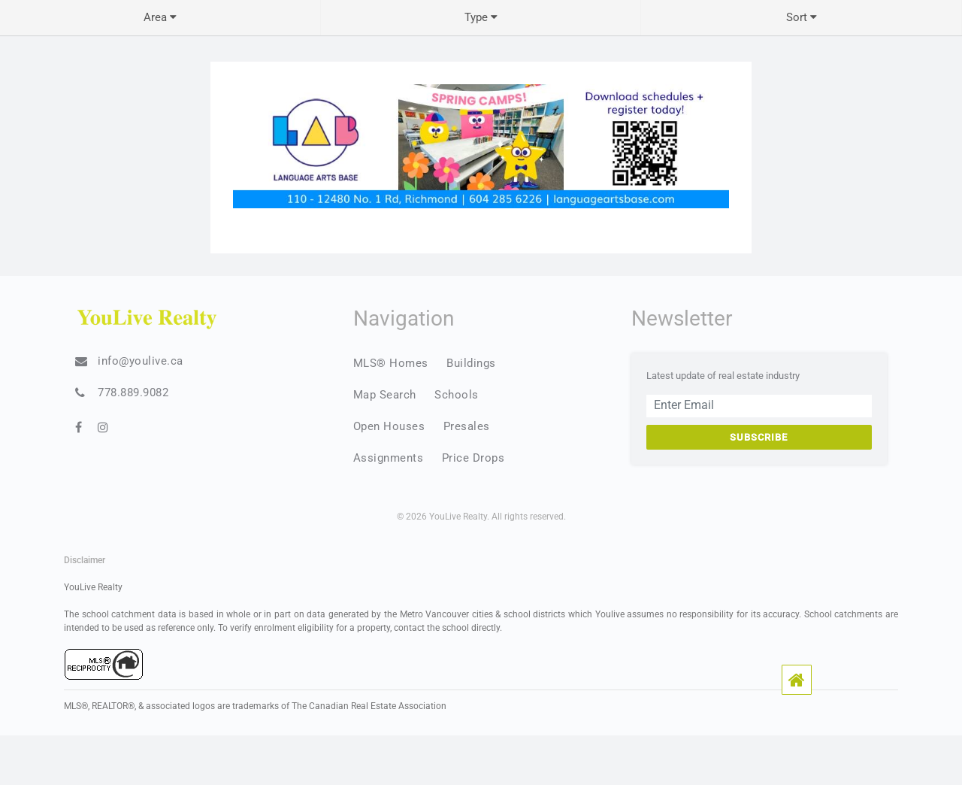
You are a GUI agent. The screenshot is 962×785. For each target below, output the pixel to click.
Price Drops (473, 458)
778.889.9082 (133, 392)
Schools (456, 395)
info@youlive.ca (140, 361)
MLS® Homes (390, 363)
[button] (797, 680)
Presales (466, 426)
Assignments (388, 458)
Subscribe (759, 437)
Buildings (471, 363)
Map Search (384, 395)
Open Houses (389, 426)
